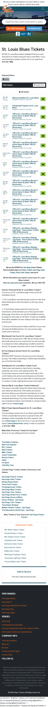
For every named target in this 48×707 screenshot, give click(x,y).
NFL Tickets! (7, 447)
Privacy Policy (7, 655)
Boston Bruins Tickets (12, 547)
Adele (4, 460)
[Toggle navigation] (43, 8)
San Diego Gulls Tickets (11, 479)
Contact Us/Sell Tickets (11, 651)
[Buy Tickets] (43, 99)
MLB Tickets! (7, 450)
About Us (5, 644)
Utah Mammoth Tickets (13, 540)
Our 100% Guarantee (16, 29)
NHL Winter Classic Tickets (14, 530)
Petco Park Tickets (23, 273)
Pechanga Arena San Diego (12, 625)
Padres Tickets (26, 270)
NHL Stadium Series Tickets (14, 537)
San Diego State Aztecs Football (14, 606)
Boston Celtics (8, 457)
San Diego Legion (8, 613)
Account (5, 648)
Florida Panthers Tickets (13, 533)
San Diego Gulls (8, 609)
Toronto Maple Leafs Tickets (15, 562)
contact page (18, 404)
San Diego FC (7, 602)
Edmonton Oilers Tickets (13, 544)
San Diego (27, 267)
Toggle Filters (39, 85)
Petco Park (6, 621)
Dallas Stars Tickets (11, 551)
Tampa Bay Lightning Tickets (15, 558)
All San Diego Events (10, 482)
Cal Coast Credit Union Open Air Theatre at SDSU (20, 628)
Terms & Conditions (9, 641)
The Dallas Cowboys (10, 442)
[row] (24, 98)
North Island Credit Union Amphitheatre (17, 632)
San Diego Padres (8, 598)
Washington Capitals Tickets (15, 555)
